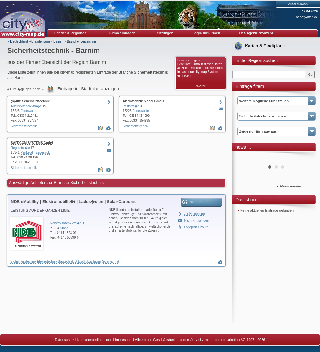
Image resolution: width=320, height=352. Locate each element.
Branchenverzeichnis (82, 41)
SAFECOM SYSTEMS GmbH (32, 142)
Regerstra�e (20, 148)
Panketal (27, 152)
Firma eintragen (122, 33)
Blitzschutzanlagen (88, 261)
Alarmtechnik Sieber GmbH (143, 101)
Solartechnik (110, 261)
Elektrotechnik (47, 261)
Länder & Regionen (70, 33)
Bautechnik (66, 261)
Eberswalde (29, 111)
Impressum (123, 339)
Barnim (58, 41)
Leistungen (164, 33)
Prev (245, 156)
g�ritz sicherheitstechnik (30, 101)
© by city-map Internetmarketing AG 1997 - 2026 (227, 339)
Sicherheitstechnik (24, 126)
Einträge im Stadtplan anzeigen (88, 88)
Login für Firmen (206, 33)
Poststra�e (131, 106)
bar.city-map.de (307, 17)
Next (307, 156)
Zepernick (43, 152)
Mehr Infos (198, 202)
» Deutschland (18, 41)
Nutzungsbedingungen (94, 339)
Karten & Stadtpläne (265, 45)
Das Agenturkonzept (256, 33)
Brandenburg (40, 41)
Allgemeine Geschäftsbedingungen (162, 339)
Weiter (201, 86)
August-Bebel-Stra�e (26, 106)
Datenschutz (64, 339)
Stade (64, 228)
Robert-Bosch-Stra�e (65, 223)
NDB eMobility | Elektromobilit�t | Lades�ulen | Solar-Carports (73, 201)
